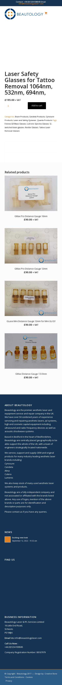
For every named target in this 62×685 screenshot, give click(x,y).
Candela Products (37, 116)
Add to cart (37, 105)
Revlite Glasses (31, 127)
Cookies (29, 677)
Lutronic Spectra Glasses (38, 123)
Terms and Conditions (14, 677)
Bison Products (21, 116)
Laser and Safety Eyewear (25, 120)
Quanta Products (44, 120)
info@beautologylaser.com (31, 3)
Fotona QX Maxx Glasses (15, 123)
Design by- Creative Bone (46, 673)
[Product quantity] (8, 105)
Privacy (9, 681)
